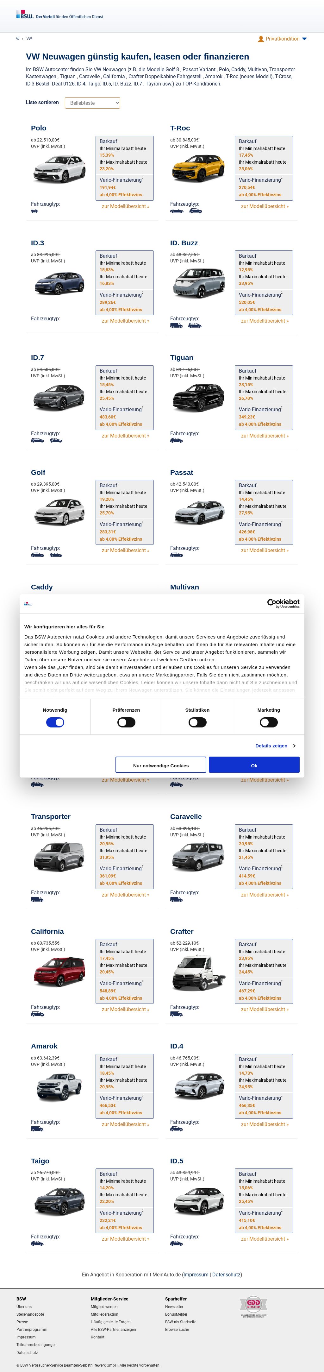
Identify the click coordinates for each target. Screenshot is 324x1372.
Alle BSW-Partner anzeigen (113, 1329)
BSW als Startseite (180, 1322)
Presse (22, 1322)
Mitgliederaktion (104, 1314)
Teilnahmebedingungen (36, 1345)
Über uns (24, 1307)
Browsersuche (177, 1329)
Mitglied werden (104, 1307)
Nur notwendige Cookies (161, 765)
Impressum (196, 1275)
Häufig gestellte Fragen (111, 1322)
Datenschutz (226, 1275)
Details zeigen (271, 745)
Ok (254, 765)
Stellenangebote (30, 1314)
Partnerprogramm (31, 1329)
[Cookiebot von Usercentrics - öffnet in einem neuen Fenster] (272, 603)
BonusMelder (176, 1314)
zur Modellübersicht (126, 206)
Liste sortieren (42, 102)
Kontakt (97, 1337)
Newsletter (174, 1307)
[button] (282, 39)
